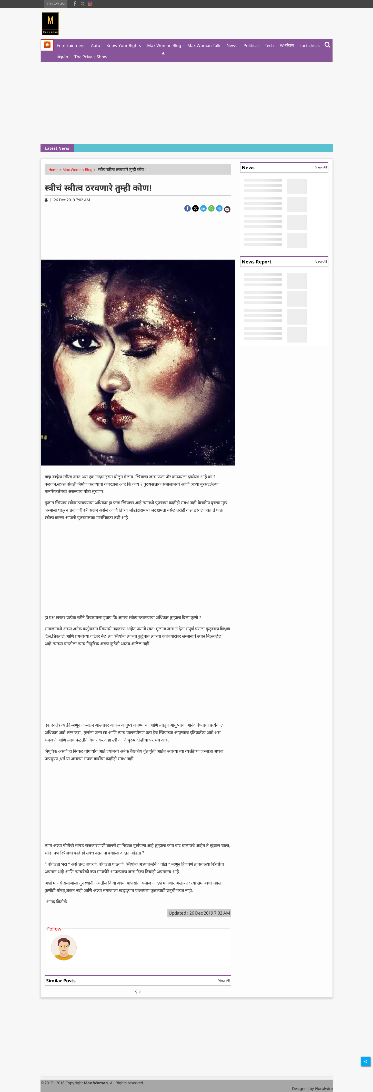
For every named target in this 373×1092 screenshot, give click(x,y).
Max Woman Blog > (80, 169)
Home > (55, 169)
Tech (269, 45)
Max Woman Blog (164, 45)
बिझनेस (62, 57)
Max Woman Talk (203, 45)
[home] (47, 45)
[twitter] (82, 3)
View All (224, 980)
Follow (54, 929)
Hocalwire (324, 1088)
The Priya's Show (90, 57)
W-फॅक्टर (287, 45)
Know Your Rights (123, 45)
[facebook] (75, 3)
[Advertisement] (187, 103)
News (232, 45)
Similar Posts (61, 980)
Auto (95, 45)
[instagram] (90, 3)
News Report (256, 262)
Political (251, 45)
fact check (310, 45)
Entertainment (71, 45)
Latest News (57, 148)
